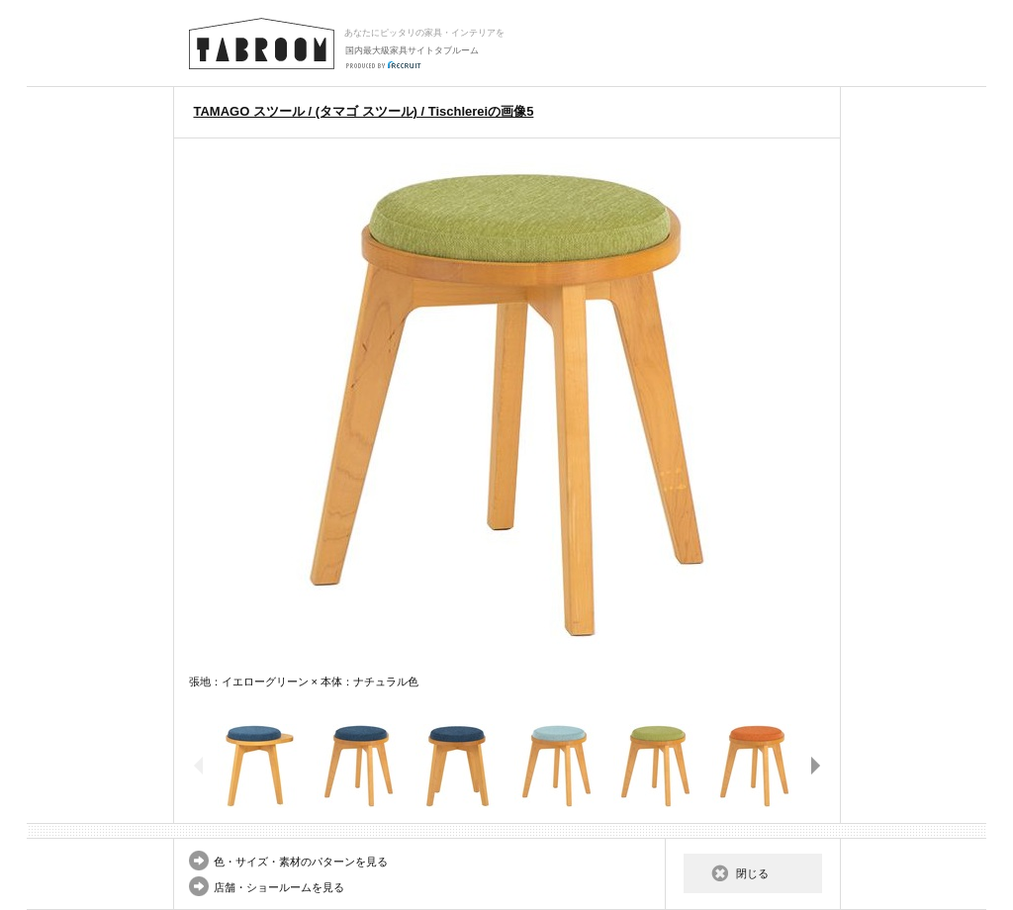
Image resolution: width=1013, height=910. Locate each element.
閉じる (752, 873)
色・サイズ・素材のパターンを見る (301, 861)
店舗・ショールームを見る (279, 887)
